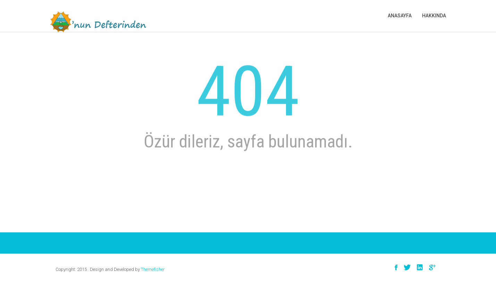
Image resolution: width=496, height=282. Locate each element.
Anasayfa (400, 15)
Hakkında (434, 15)
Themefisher (153, 269)
